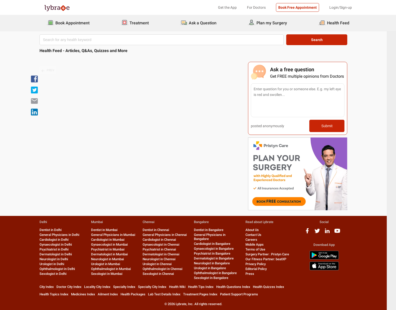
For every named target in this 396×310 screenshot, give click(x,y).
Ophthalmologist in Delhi (62, 269)
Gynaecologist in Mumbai (114, 244)
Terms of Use (260, 249)
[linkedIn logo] (332, 233)
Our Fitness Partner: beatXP (270, 259)
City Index (51, 287)
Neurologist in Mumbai (112, 259)
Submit (331, 126)
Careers (256, 240)
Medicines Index (88, 294)
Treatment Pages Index (205, 294)
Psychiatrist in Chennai (163, 249)
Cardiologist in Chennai (163, 240)
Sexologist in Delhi (57, 274)
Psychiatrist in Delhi (58, 249)
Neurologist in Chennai (163, 259)
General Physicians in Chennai (169, 235)
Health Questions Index (238, 287)
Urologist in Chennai (161, 264)
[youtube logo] (342, 233)
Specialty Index (129, 287)
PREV (52, 70)
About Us (256, 230)
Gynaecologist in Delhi (60, 244)
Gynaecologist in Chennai (165, 244)
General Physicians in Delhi (64, 235)
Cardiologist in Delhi (58, 240)
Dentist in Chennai (160, 230)
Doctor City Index (73, 287)
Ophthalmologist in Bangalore (220, 273)
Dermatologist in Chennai (165, 254)
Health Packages (137, 294)
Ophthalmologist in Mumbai (115, 269)
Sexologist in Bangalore (216, 278)
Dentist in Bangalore (213, 230)
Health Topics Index (58, 294)
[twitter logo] (322, 233)
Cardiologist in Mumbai (112, 240)
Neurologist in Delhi (58, 259)
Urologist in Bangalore (215, 268)
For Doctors (256, 7)
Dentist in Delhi (55, 230)
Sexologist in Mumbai (111, 274)
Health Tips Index (205, 287)
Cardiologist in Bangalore (217, 244)
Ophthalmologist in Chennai (167, 269)
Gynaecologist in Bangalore (218, 249)
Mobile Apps (259, 244)
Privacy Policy (260, 264)
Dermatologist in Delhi (60, 254)
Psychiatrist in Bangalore (217, 253)
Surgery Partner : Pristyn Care (272, 254)
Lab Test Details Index (169, 294)
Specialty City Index (157, 287)
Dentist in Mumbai (109, 230)
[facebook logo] (312, 233)
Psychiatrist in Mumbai (112, 249)
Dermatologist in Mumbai (114, 254)
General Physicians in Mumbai (118, 235)
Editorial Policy (260, 269)
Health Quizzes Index (273, 287)
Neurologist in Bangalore (216, 263)
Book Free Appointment (297, 7)
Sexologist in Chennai (162, 274)
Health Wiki (182, 287)
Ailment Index (112, 294)
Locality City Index (102, 287)
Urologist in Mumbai (110, 264)
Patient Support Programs (244, 294)
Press (254, 274)
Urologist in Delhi (56, 264)
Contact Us (258, 235)
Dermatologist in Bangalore (218, 258)
